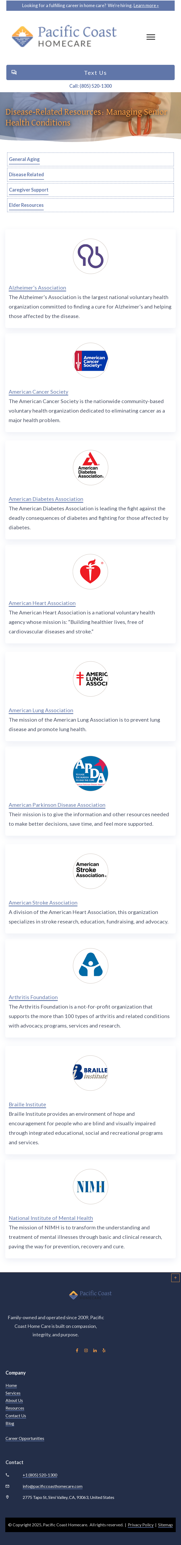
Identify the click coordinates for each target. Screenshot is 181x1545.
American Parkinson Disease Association (57, 804)
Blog (10, 1423)
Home (11, 1385)
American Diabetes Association (46, 499)
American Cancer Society (38, 391)
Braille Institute (27, 1104)
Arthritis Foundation (33, 997)
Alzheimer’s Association (37, 287)
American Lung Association (41, 710)
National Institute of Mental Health (51, 1218)
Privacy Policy (141, 1524)
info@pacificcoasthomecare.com (52, 1486)
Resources (15, 1407)
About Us (14, 1400)
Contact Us (16, 1415)
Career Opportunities (25, 1438)
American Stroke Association (43, 902)
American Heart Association (42, 603)
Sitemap (165, 1524)
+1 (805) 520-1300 (40, 1474)
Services (13, 1392)
